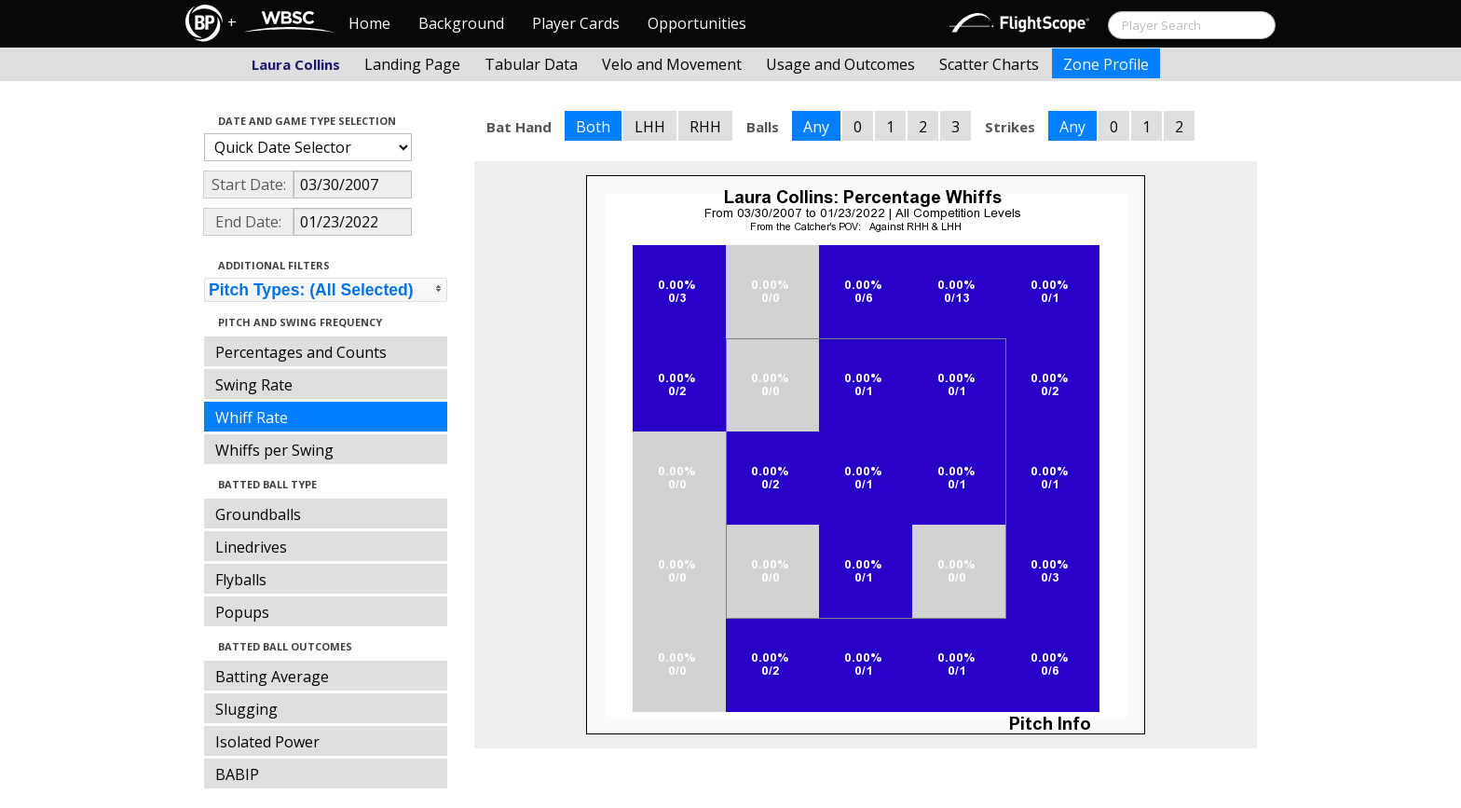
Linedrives (251, 547)
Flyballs (240, 579)
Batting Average (272, 676)
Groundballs (258, 514)
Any (816, 126)
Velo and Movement (672, 64)
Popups (242, 612)
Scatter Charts (989, 64)
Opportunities (697, 23)
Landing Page (412, 64)
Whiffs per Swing (274, 450)
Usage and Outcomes (840, 64)
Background (461, 23)
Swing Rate (254, 385)
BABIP (237, 774)
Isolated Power (267, 742)
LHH (650, 126)
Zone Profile (1106, 64)
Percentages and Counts (301, 352)
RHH (705, 126)
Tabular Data (531, 64)
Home (369, 23)
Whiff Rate (251, 417)
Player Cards (576, 23)
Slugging (246, 709)
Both (593, 126)
